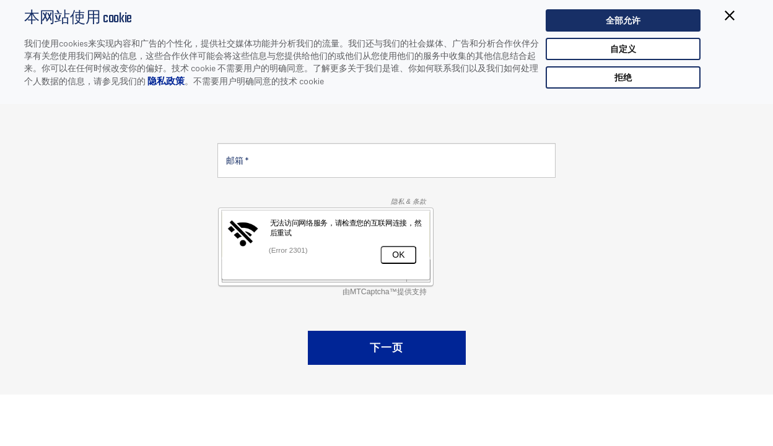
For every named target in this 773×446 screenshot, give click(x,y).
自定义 (623, 48)
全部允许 (623, 20)
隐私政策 (166, 80)
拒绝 (623, 77)
